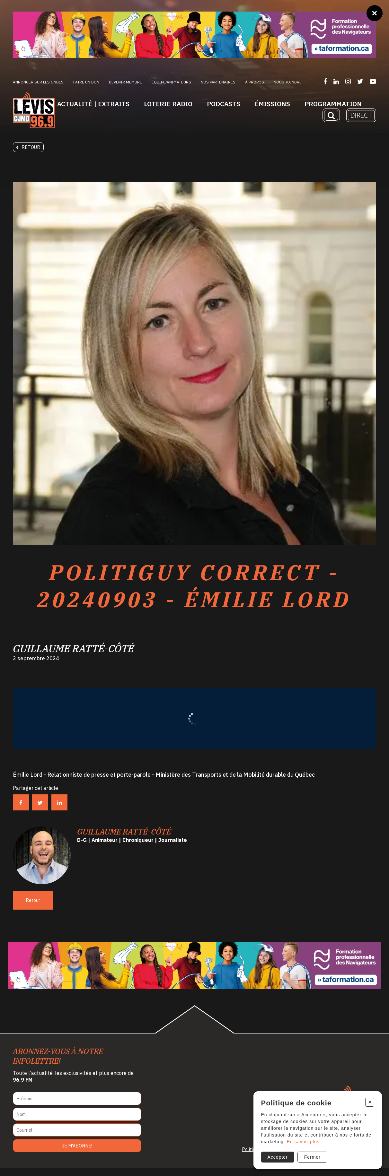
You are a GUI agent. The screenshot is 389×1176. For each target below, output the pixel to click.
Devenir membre (125, 82)
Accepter (277, 1156)
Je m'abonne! (77, 1153)
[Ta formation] (194, 35)
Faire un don (86, 82)
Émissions (272, 103)
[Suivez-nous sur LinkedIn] (336, 81)
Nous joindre (288, 82)
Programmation (333, 103)
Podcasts (223, 103)
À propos (254, 82)
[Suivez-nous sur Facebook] (325, 81)
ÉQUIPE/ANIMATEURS (171, 82)
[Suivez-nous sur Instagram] (348, 81)
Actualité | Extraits (93, 103)
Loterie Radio (168, 103)
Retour (28, 147)
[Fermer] (375, 13)
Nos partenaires (218, 82)
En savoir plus (302, 1141)
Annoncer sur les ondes (38, 82)
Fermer (312, 1156)
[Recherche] (331, 115)
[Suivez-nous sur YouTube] (373, 81)
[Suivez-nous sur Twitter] (360, 81)
